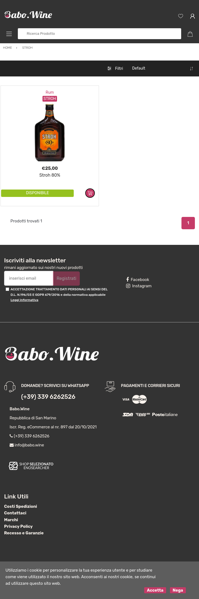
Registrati (66, 278)
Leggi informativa (24, 300)
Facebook (137, 279)
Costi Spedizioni (20, 506)
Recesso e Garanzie (24, 533)
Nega (178, 590)
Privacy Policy (18, 526)
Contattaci (15, 513)
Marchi (11, 519)
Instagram (139, 285)
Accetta (155, 590)
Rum (50, 92)
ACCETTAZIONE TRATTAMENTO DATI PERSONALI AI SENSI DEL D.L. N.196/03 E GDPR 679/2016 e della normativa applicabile (58, 294)
